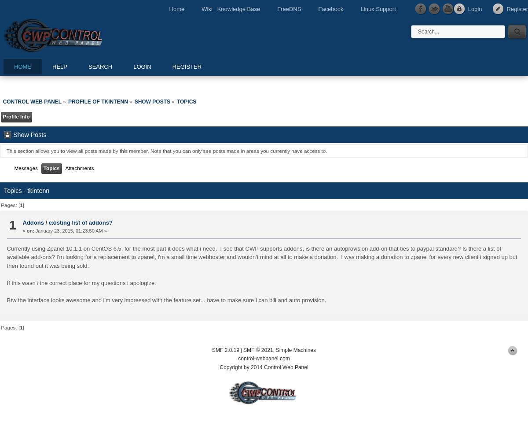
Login (475, 9)
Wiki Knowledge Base (231, 9)
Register (517, 9)
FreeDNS (289, 9)
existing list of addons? (81, 222)
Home (177, 9)
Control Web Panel (72, 34)
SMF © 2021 (258, 350)
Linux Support (378, 9)
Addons (33, 222)
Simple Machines (296, 350)
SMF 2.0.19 (225, 350)
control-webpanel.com (264, 358)
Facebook (330, 9)
